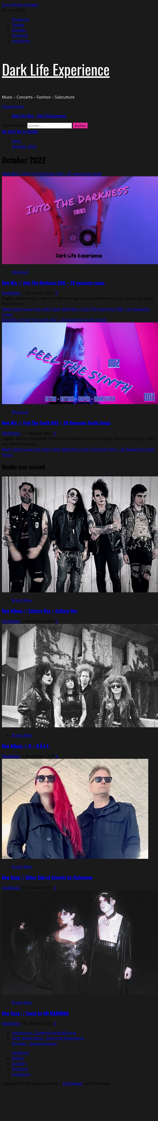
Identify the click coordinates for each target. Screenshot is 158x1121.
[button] (13, 106)
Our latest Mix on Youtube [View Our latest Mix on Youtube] (20, 131)
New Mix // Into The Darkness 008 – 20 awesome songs (52, 173)
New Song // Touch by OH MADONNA (35, 1013)
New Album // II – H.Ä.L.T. (25, 745)
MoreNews (73, 1083)
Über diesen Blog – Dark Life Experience (48, 1038)
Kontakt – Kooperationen (34, 1043)
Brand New (22, 600)
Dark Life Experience (55, 69)
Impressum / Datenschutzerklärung (44, 1032)
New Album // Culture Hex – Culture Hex (39, 610)
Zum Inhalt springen (20, 4)
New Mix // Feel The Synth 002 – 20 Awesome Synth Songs (54, 319)
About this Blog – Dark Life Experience (39, 116)
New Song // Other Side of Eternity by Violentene (47, 877)
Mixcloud (20, 272)
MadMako (11, 293)
